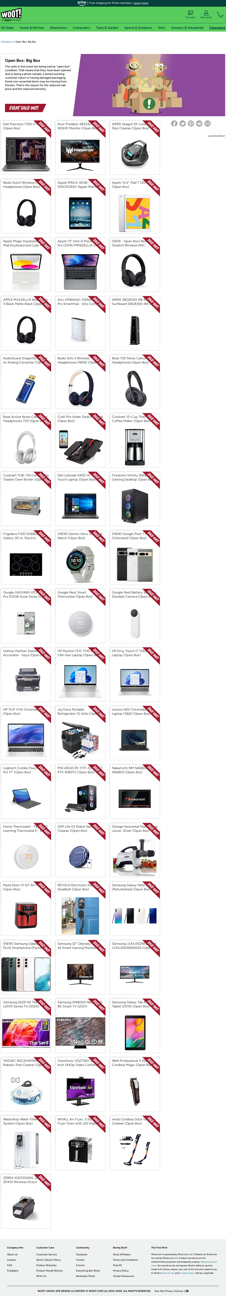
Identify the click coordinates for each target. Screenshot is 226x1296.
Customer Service (46, 1254)
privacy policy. (187, 1273)
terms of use (168, 1273)
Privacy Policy (121, 1270)
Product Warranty (46, 1265)
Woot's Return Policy (48, 1259)
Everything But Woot (88, 1270)
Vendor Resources (123, 1276)
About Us (12, 1254)
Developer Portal (85, 1276)
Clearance (6, 41)
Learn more (141, 3)
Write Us (41, 1276)
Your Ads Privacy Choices (168, 1291)
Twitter (80, 1259)
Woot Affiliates (122, 1254)
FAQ (9, 1265)
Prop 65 (117, 1265)
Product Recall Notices (49, 1270)
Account (206, 14)
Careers (11, 1259)
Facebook (81, 1254)
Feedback (12, 1270)
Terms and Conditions (125, 1259)
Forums (190, 14)
